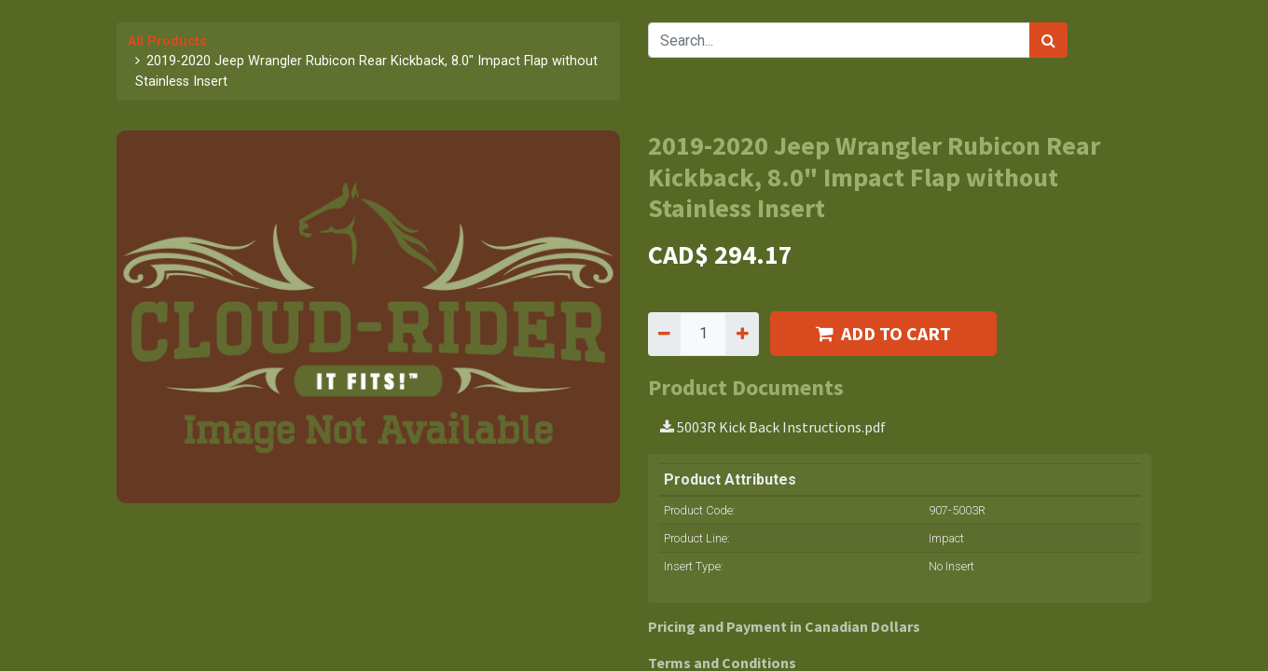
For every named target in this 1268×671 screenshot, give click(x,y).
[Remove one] (664, 333)
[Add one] (741, 333)
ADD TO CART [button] (883, 333)
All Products (167, 41)
